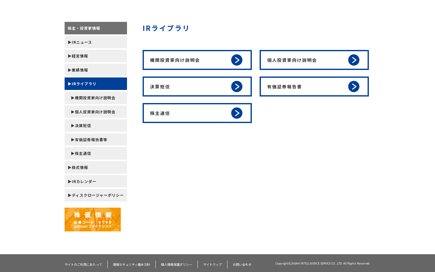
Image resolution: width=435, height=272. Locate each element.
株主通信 (196, 113)
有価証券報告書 (313, 86)
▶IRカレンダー (82, 181)
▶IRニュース (80, 42)
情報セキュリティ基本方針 (131, 264)
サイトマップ (212, 264)
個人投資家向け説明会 (313, 60)
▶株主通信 (81, 153)
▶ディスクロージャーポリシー (96, 195)
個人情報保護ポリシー (176, 264)
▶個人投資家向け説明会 (93, 111)
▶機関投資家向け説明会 (93, 97)
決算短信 (196, 86)
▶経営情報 (78, 55)
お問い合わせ (242, 264)
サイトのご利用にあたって (83, 264)
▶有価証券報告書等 (89, 139)
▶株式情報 (78, 167)
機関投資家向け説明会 (196, 60)
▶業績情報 (78, 69)
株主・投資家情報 (84, 28)
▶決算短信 (81, 125)
